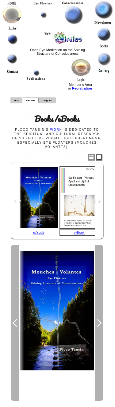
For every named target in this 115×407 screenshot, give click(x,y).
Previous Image (15, 323)
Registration (82, 88)
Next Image (99, 323)
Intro (16, 100)
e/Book (38, 232)
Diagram (47, 100)
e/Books (30, 100)
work (56, 129)
